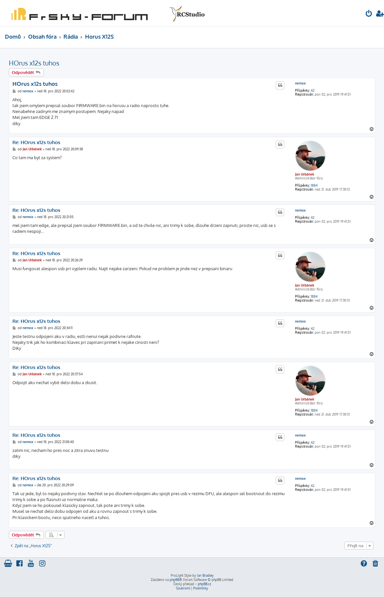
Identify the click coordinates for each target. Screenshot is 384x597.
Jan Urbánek (304, 174)
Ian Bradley (205, 575)
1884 (314, 185)
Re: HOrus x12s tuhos (36, 142)
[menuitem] (369, 14)
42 (312, 90)
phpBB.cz (204, 584)
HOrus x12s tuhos (34, 63)
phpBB (174, 580)
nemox (300, 83)
